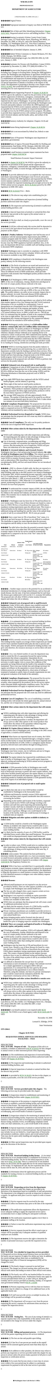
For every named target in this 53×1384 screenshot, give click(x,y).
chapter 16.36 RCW (41, 93)
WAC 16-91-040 (15, 1162)
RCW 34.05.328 (43, 1012)
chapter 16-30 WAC (17, 1059)
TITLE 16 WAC (6, 86)
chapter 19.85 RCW (19, 154)
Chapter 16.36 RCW (37, 127)
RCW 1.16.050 (31, 1283)
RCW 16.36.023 (31, 185)
